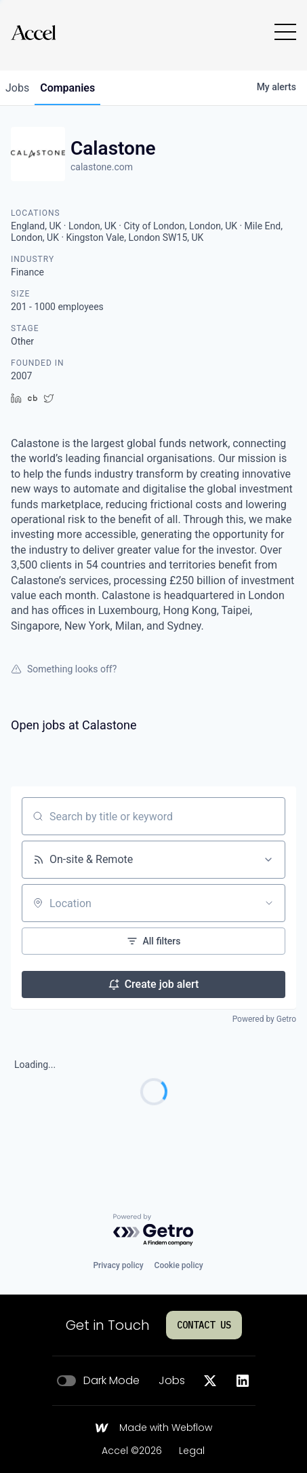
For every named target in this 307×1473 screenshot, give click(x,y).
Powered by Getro (264, 1019)
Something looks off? (64, 669)
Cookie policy (179, 1265)
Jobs (172, 1381)
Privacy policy (118, 1265)
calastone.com (101, 166)
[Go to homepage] (33, 32)
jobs (17, 87)
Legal (192, 1451)
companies (67, 87)
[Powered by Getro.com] (154, 1230)
